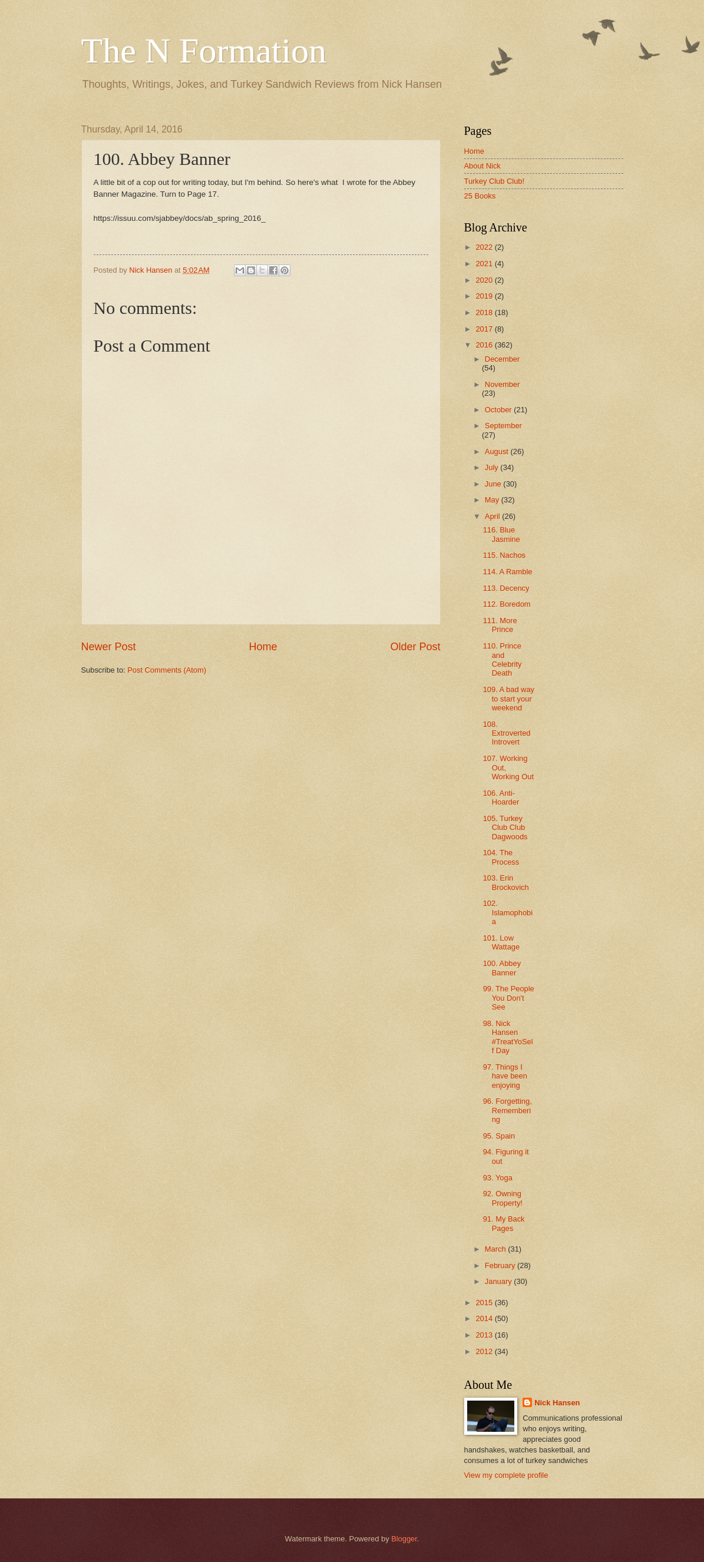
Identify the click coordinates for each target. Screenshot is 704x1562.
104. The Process (501, 857)
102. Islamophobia (508, 912)
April (493, 516)
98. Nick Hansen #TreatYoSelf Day (508, 1037)
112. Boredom (507, 604)
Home (263, 647)
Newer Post (108, 647)
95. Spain (499, 1135)
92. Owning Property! (503, 1198)
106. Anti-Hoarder (501, 797)
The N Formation (204, 50)
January (499, 1281)
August (498, 451)
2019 (484, 296)
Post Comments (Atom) (166, 670)
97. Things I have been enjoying (505, 1076)
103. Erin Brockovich (506, 882)
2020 (484, 280)
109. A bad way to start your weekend (508, 698)
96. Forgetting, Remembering (507, 1110)
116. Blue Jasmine (501, 534)
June (494, 483)
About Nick (482, 165)
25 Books (480, 195)
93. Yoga (498, 1177)
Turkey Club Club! (494, 181)
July (492, 467)
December (502, 359)
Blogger (404, 1538)
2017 (484, 329)
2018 (484, 312)
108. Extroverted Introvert (507, 733)
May (493, 499)
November (502, 384)
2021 (484, 263)
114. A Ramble (508, 571)
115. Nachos (504, 555)
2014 (484, 1318)
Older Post (415, 647)
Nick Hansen (557, 1402)
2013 (484, 1335)
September (503, 425)
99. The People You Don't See (508, 997)
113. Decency (506, 588)
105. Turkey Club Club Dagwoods (505, 827)
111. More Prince (500, 625)
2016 (484, 344)
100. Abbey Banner (502, 968)
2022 (484, 247)
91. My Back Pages (504, 1223)
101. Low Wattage (501, 942)
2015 (484, 1302)
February (501, 1265)
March (496, 1249)
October (499, 409)
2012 (484, 1351)
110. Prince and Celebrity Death (502, 659)
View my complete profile (506, 1475)
